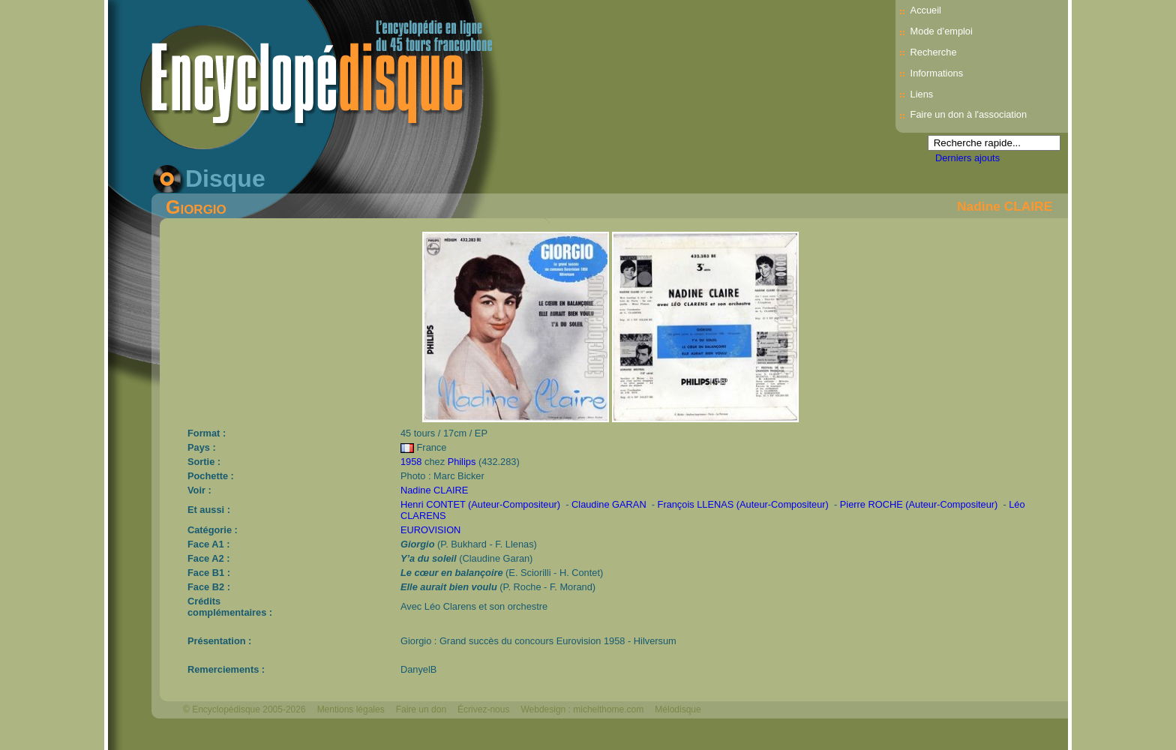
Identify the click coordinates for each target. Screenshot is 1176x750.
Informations (936, 73)
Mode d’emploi (941, 31)
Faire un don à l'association (968, 114)
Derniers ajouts (967, 158)
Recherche (933, 52)
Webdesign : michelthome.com (582, 709)
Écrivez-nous (483, 709)
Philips (462, 461)
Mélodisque (677, 709)
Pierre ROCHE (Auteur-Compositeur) (919, 504)
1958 (411, 461)
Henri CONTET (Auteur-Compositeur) (480, 504)
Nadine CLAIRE (1004, 206)
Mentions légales (351, 709)
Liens (922, 94)
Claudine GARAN (609, 504)
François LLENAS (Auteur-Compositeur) (743, 504)
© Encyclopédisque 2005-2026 (244, 709)
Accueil (925, 10)
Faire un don (421, 709)
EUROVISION (430, 530)
